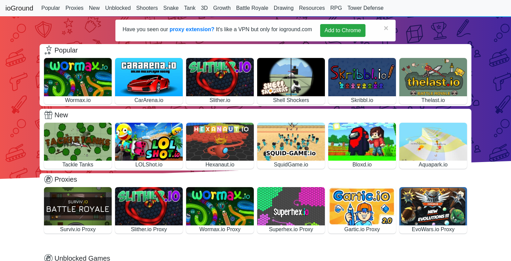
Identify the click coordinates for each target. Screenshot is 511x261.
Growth (222, 8)
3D (204, 8)
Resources (312, 8)
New (94, 8)
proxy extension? (192, 29)
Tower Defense (366, 8)
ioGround (19, 8)
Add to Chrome (343, 30)
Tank (190, 8)
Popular (50, 8)
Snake (170, 8)
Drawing (284, 8)
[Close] (386, 28)
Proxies (74, 8)
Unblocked (118, 8)
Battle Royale (252, 8)
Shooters (147, 8)
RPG (336, 8)
